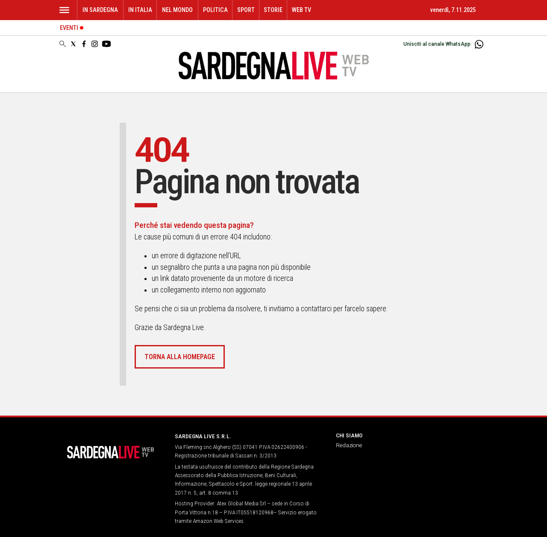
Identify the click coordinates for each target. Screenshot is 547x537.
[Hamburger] (64, 10)
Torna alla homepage (179, 357)
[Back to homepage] (112, 452)
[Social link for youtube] (106, 44)
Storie (273, 10)
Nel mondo (177, 10)
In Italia (140, 10)
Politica (215, 10)
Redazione (349, 445)
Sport (246, 10)
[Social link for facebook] (84, 44)
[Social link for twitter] (73, 44)
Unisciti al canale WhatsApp (437, 44)
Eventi (69, 28)
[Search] (62, 44)
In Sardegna (100, 10)
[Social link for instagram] (94, 44)
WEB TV (301, 10)
